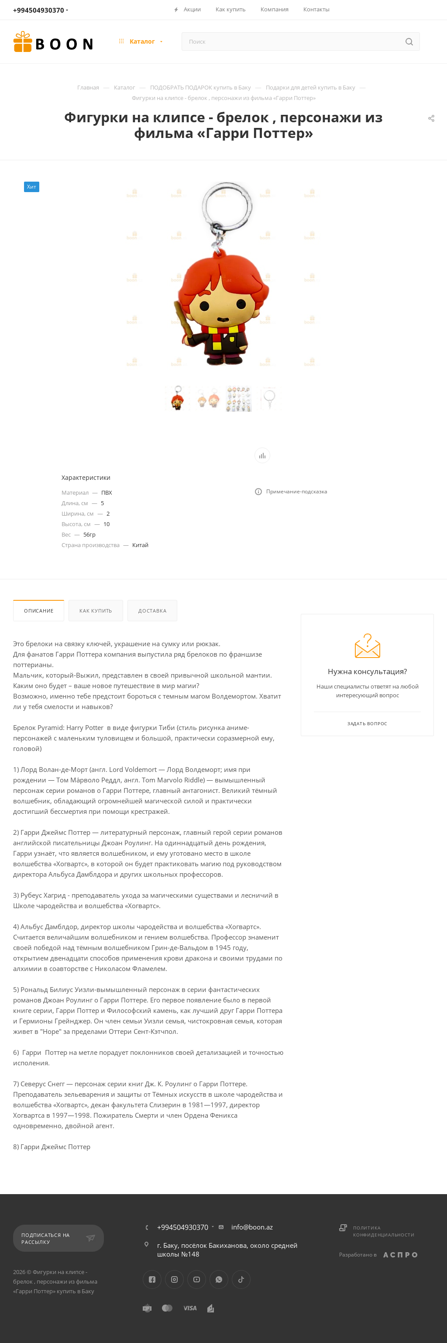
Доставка (152, 610)
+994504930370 (38, 10)
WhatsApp (219, 1279)
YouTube (196, 1279)
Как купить (95, 610)
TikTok (241, 1279)
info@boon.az (252, 1226)
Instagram (174, 1279)
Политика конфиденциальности (383, 1231)
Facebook (152, 1279)
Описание (38, 610)
